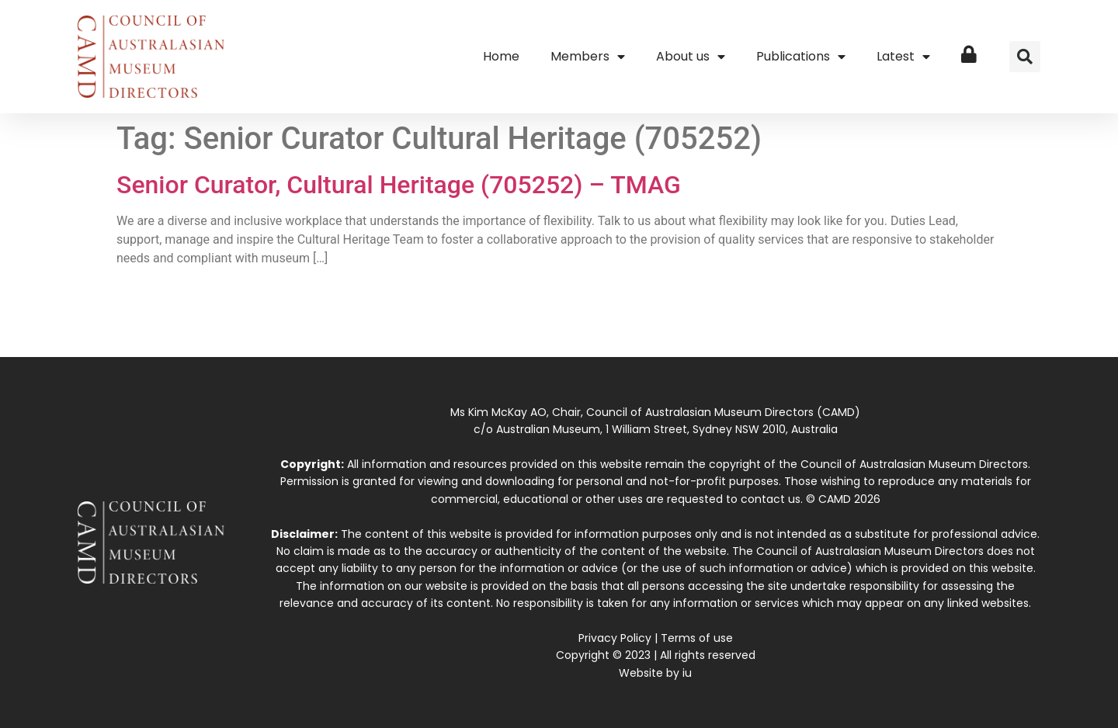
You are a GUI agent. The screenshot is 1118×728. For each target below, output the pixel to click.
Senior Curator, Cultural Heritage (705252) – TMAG (398, 184)
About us (690, 57)
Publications (800, 57)
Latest (903, 57)
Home (501, 56)
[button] (1024, 56)
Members (587, 57)
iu (687, 673)
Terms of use (697, 638)
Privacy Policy (614, 638)
